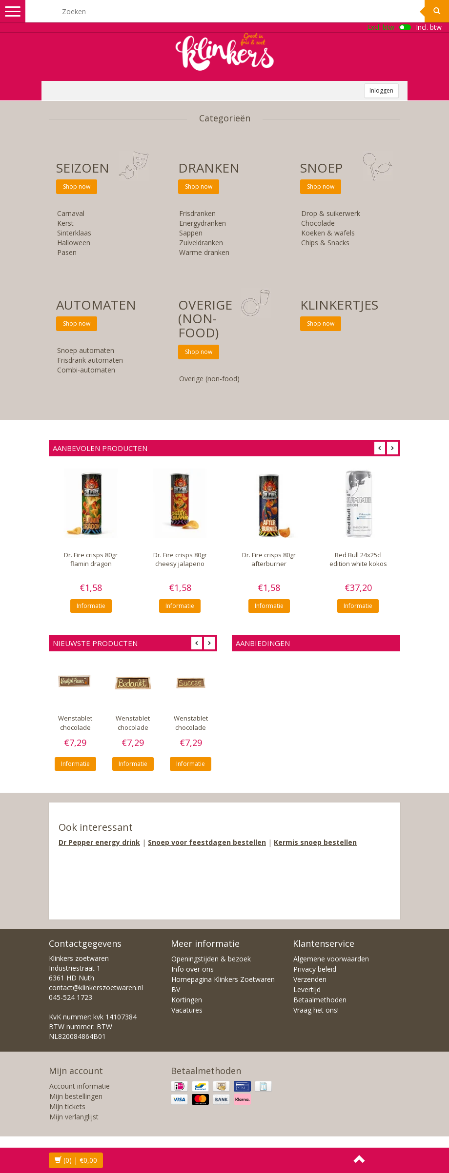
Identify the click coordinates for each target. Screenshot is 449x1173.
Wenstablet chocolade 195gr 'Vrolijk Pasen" (75, 732)
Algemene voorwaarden (331, 958)
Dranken (209, 167)
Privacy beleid (314, 969)
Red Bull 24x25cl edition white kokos (358, 559)
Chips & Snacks (325, 242)
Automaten (96, 304)
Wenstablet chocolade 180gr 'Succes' (190, 727)
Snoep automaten (85, 350)
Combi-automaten (86, 369)
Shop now (76, 186)
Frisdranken (197, 213)
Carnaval (70, 213)
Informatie (91, 606)
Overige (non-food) (205, 318)
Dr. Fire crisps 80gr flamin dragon (91, 559)
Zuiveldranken (201, 242)
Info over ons (192, 969)
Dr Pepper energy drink (99, 842)
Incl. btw (429, 27)
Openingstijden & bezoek (211, 958)
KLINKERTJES (339, 304)
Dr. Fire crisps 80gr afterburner (269, 559)
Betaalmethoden (320, 999)
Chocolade (318, 223)
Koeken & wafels (328, 232)
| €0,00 (76, 1160)
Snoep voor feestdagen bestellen (207, 842)
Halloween (73, 242)
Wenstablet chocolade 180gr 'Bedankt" (133, 732)
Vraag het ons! (316, 1010)
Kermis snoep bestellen (315, 842)
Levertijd (307, 989)
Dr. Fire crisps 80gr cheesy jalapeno (180, 559)
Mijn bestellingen (75, 1096)
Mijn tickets (67, 1106)
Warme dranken (204, 252)
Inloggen (381, 90)
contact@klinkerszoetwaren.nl (96, 987)
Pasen (67, 252)
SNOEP (321, 167)
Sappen (191, 232)
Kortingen (186, 999)
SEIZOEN (82, 167)
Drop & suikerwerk (330, 213)
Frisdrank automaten (90, 360)
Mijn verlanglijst (74, 1116)
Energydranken (202, 223)
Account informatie (79, 1086)
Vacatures (187, 1010)
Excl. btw (380, 27)
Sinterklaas (74, 232)
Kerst (65, 223)
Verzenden (310, 979)
